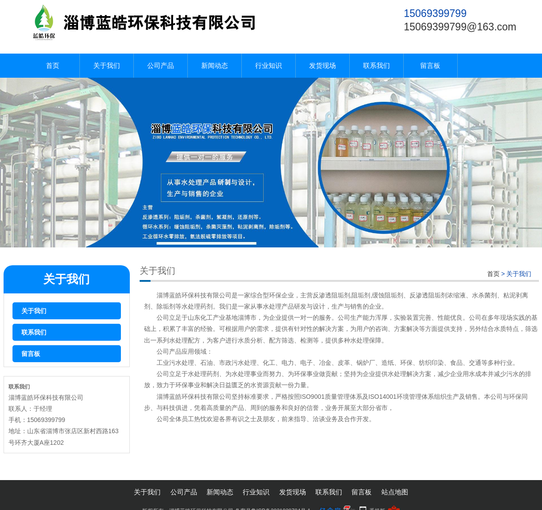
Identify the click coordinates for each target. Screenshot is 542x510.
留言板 (430, 65)
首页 (52, 65)
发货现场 (322, 65)
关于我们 (106, 65)
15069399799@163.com (460, 27)
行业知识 (268, 65)
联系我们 (376, 65)
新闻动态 (214, 65)
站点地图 (394, 492)
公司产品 (160, 65)
